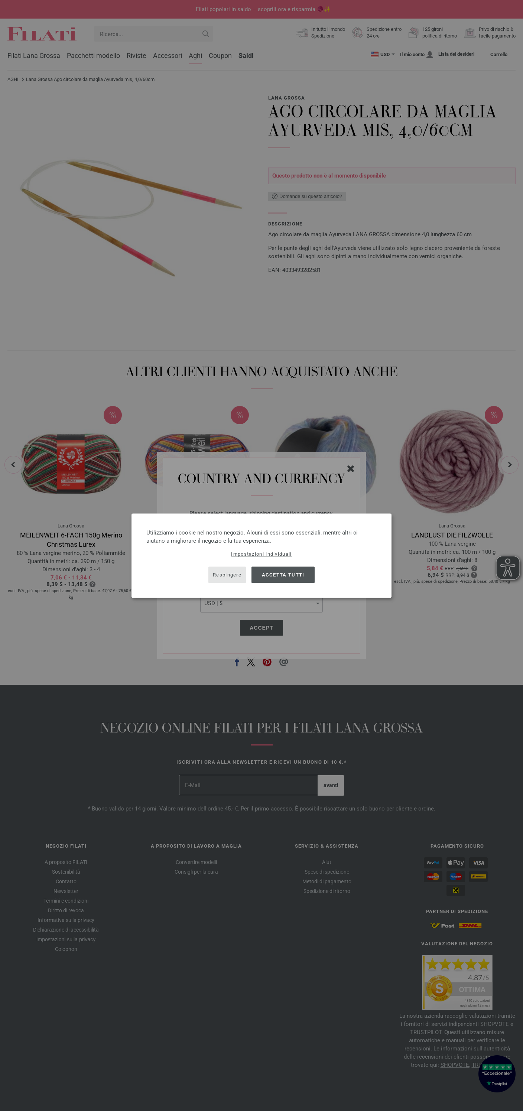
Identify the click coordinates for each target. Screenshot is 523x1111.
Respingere (227, 575)
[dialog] (261, 555)
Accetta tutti (283, 575)
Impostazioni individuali (261, 553)
